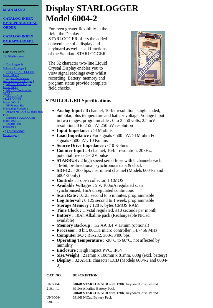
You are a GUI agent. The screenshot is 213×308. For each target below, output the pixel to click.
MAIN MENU (14, 9)
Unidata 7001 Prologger (12, 125)
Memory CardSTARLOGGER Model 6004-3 (12, 99)
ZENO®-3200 (15, 131)
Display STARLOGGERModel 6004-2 (18, 73)
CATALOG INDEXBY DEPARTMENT (18, 38)
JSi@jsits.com (13, 56)
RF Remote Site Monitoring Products (14, 107)
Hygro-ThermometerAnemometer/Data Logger (17, 80)
